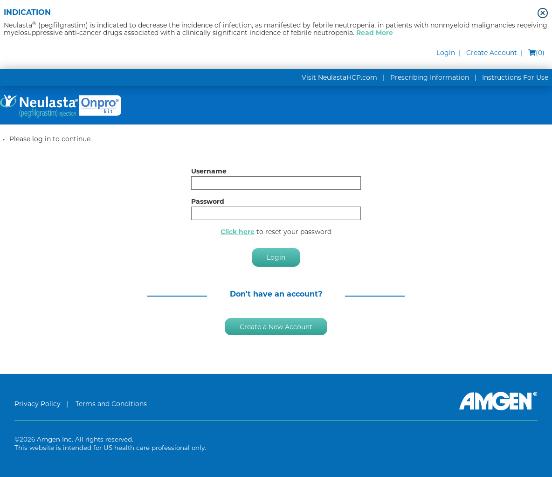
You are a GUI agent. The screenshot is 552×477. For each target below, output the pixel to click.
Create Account (491, 52)
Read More (374, 32)
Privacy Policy (37, 404)
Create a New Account (276, 326)
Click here (238, 232)
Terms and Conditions (111, 404)
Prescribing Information (429, 77)
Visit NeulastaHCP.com (339, 77)
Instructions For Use (515, 77)
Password (207, 201)
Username (209, 171)
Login (445, 52)
